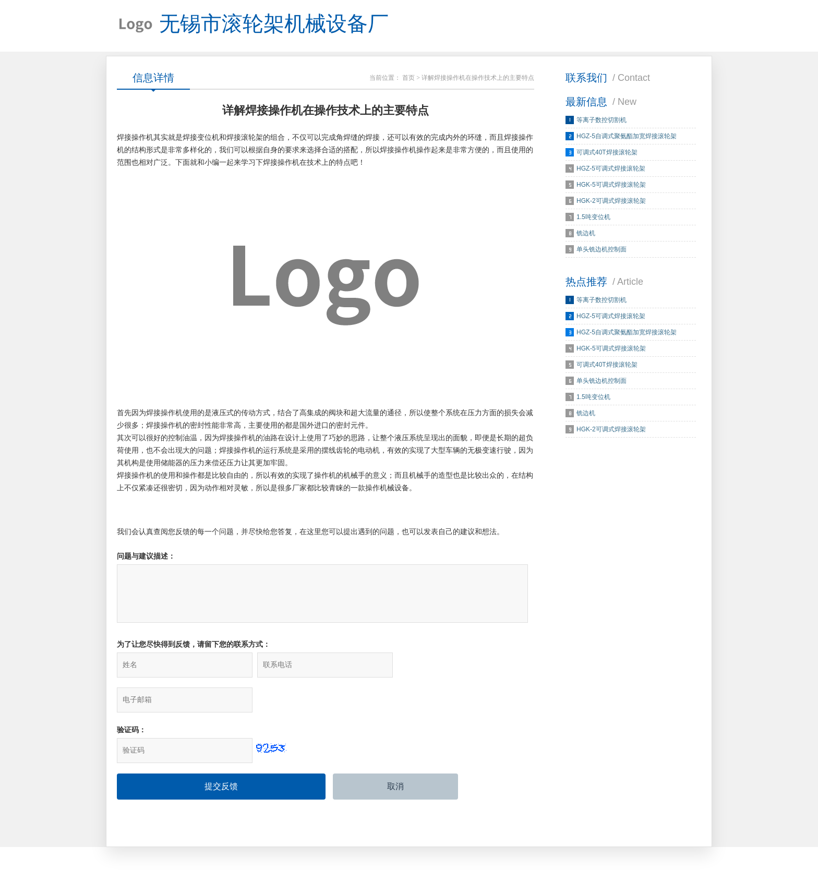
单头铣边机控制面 (601, 249)
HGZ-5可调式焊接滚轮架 (610, 169)
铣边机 (585, 233)
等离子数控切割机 (601, 120)
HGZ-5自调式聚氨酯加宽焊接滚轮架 (626, 136)
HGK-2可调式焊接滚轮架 (611, 201)
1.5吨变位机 (593, 217)
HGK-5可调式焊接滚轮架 (611, 185)
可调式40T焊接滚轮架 (606, 152)
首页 (408, 78)
